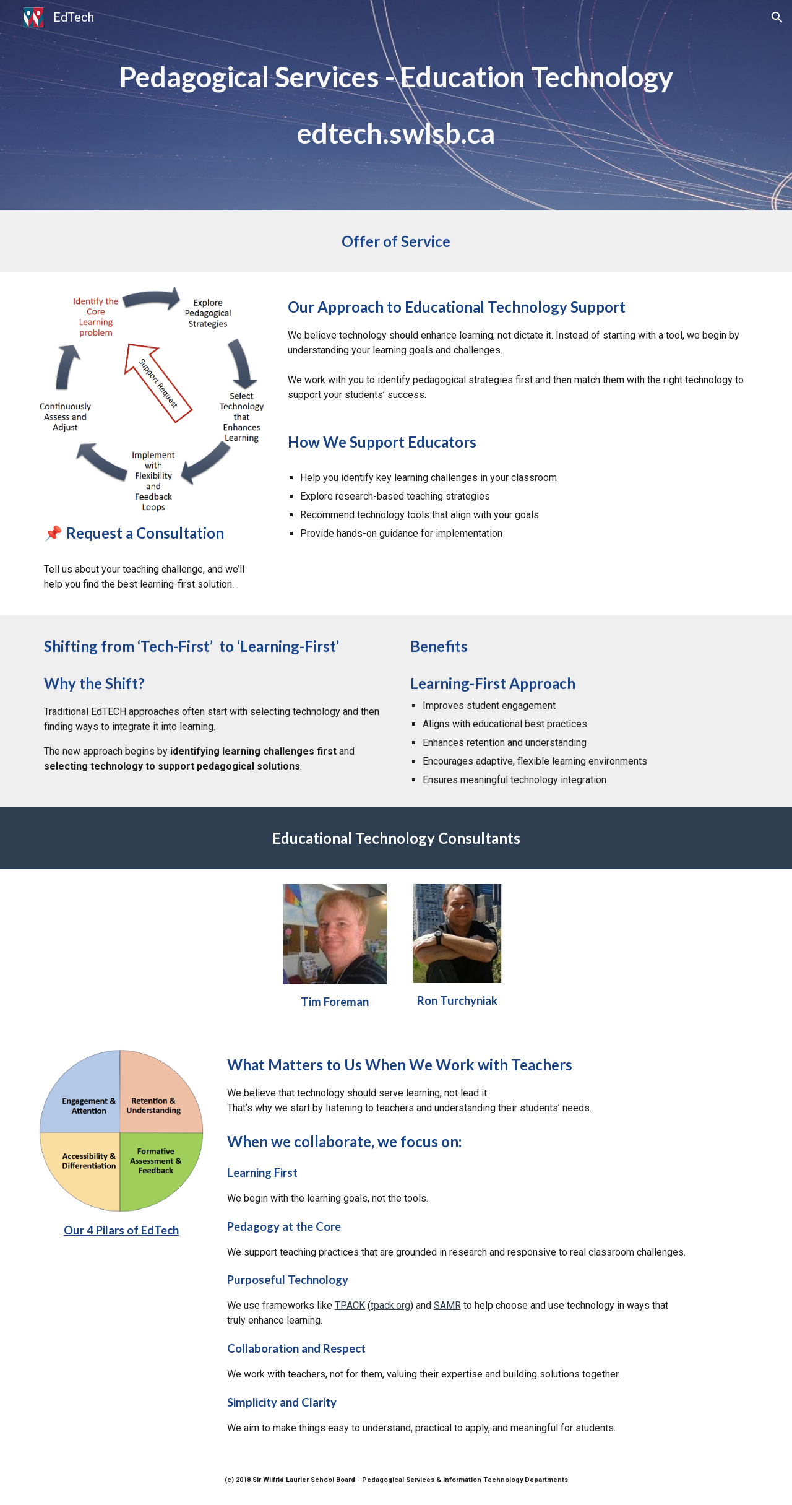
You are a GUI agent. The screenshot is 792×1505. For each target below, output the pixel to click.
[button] (777, 17)
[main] (396, 77)
